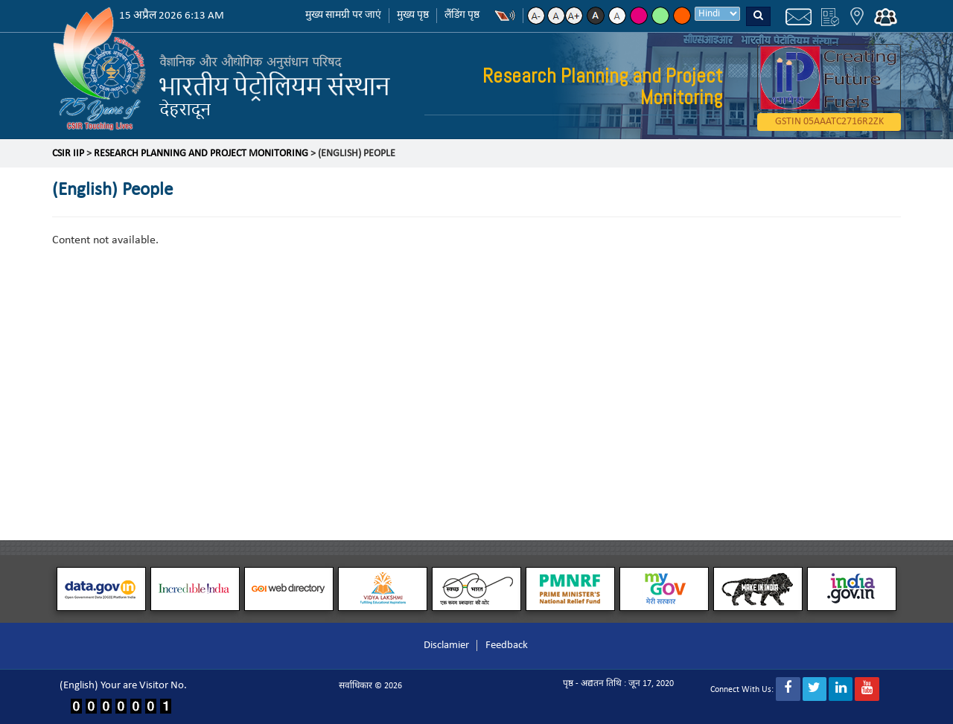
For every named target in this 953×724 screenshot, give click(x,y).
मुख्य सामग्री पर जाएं (343, 15)
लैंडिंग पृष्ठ (461, 15)
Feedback (506, 645)
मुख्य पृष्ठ (413, 15)
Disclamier (446, 645)
